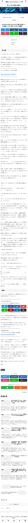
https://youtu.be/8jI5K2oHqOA (8, 334)
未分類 (3, 369)
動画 (13, 44)
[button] (25, 272)
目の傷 (13, 42)
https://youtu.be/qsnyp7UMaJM (8, 74)
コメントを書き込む (14, 504)
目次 (12, 39)
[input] (14, 272)
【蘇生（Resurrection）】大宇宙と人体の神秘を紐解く (14, 3)
